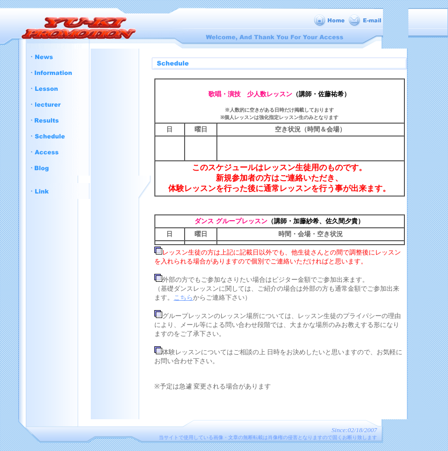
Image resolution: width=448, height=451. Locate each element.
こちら (183, 297)
